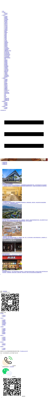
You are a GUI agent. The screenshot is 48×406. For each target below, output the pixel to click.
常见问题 (5, 105)
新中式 (3, 331)
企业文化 (5, 14)
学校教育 (3, 329)
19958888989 (5, 291)
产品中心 (3, 15)
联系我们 (3, 106)
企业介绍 (5, 13)
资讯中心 (2, 335)
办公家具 (3, 328)
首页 (3, 11)
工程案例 (3, 78)
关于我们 (3, 12)
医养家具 (3, 330)
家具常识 (5, 103)
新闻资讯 (3, 101)
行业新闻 (5, 104)
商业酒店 (3, 332)
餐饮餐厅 (3, 333)
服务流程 (3, 344)
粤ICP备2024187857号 (24, 351)
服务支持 (3, 343)
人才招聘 (5, 107)
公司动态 (5, 102)
